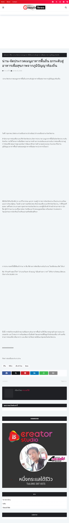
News (26, 366)
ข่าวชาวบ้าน (7, 500)
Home (3, 2)
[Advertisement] (34, 33)
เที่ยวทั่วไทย (18, 366)
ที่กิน (11, 55)
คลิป (4, 504)
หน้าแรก (6, 55)
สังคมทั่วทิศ (6, 507)
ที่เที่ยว (11, 366)
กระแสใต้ (7, 71)
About (8, 2)
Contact (14, 2)
